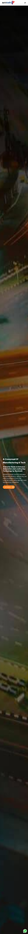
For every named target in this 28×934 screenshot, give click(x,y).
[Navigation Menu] (25, 3)
